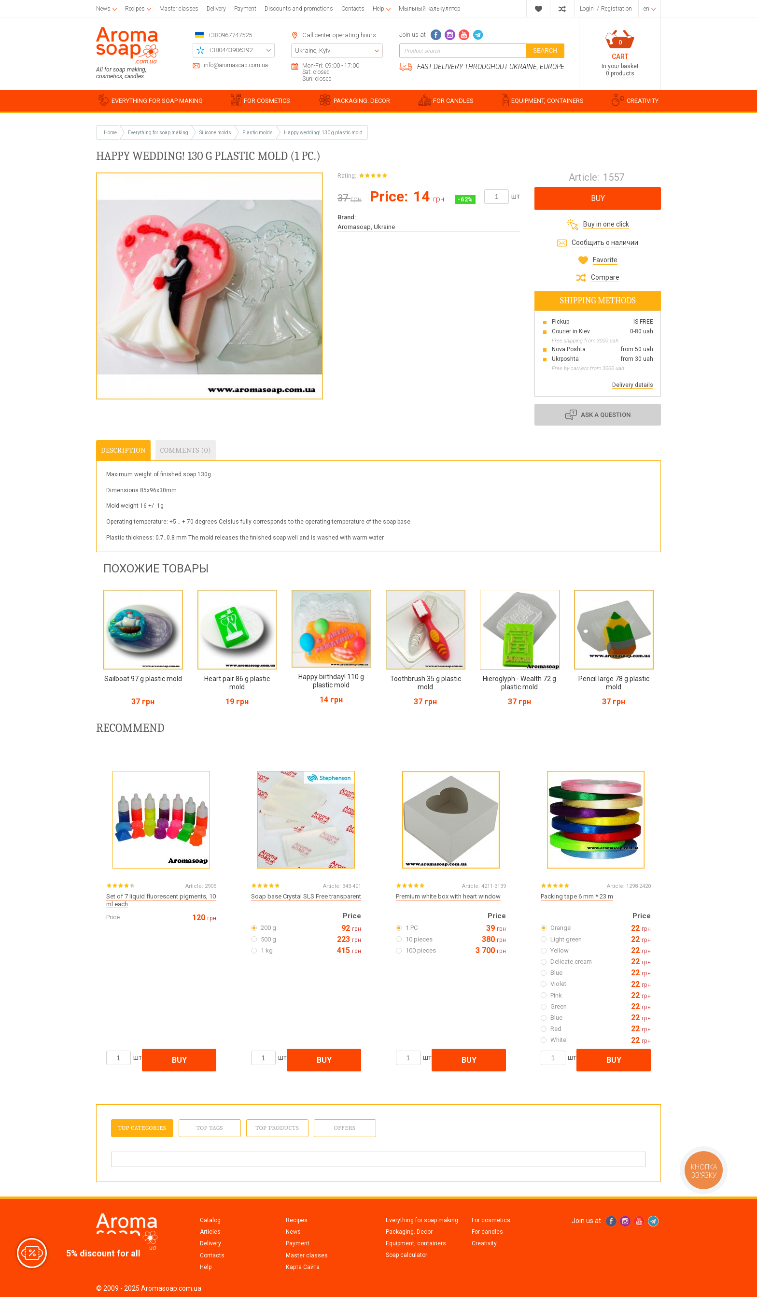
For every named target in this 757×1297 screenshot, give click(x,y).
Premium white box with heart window (448, 896)
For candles (487, 1231)
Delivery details (632, 385)
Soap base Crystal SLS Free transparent (306, 896)
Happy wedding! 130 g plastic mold (323, 132)
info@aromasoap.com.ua (236, 65)
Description (123, 450)
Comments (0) (185, 450)
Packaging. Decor (409, 1231)
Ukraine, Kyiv (312, 50)
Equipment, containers (416, 1243)
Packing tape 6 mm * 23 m (577, 896)
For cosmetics (491, 1220)
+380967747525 (230, 35)
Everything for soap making (422, 1220)
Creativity (484, 1243)
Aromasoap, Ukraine (366, 226)
